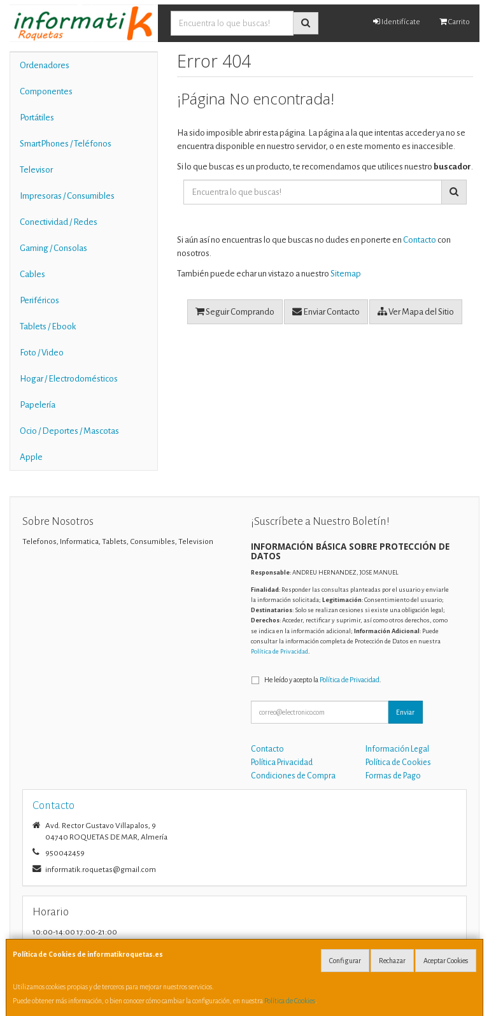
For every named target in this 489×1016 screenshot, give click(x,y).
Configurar (345, 960)
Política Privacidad (282, 762)
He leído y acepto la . (322, 679)
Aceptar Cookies (445, 960)
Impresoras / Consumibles (67, 196)
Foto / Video (42, 352)
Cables (32, 274)
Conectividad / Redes (58, 222)
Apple (31, 457)
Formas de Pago (393, 775)
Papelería (37, 405)
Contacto (419, 240)
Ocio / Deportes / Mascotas (69, 431)
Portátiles (37, 117)
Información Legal (397, 749)
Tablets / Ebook (48, 326)
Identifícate (396, 21)
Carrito (454, 21)
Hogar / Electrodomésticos (69, 378)
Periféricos (39, 300)
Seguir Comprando (234, 311)
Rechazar (392, 960)
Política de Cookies (289, 1001)
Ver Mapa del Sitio (416, 311)
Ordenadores (44, 65)
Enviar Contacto (326, 311)
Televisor (36, 170)
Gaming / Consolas (53, 248)
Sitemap (345, 273)
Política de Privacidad (279, 651)
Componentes (46, 91)
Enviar (405, 712)
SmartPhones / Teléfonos (65, 143)
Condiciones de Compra (293, 775)
